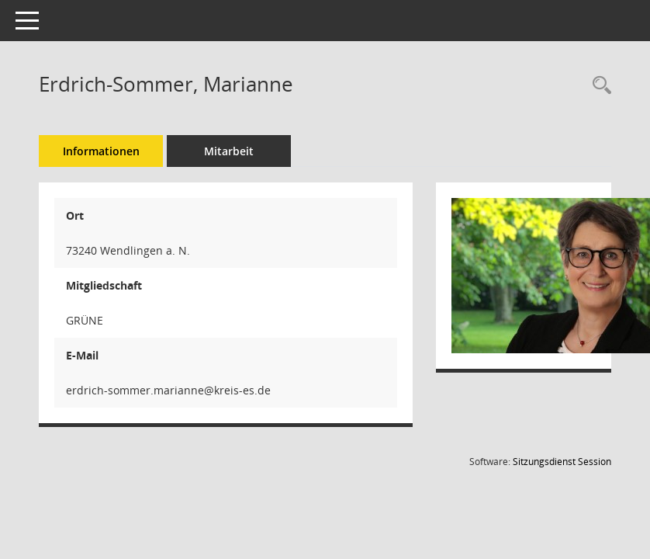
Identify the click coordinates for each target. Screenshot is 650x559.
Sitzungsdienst (562, 461)
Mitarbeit (229, 151)
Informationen (101, 151)
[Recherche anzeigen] (598, 86)
